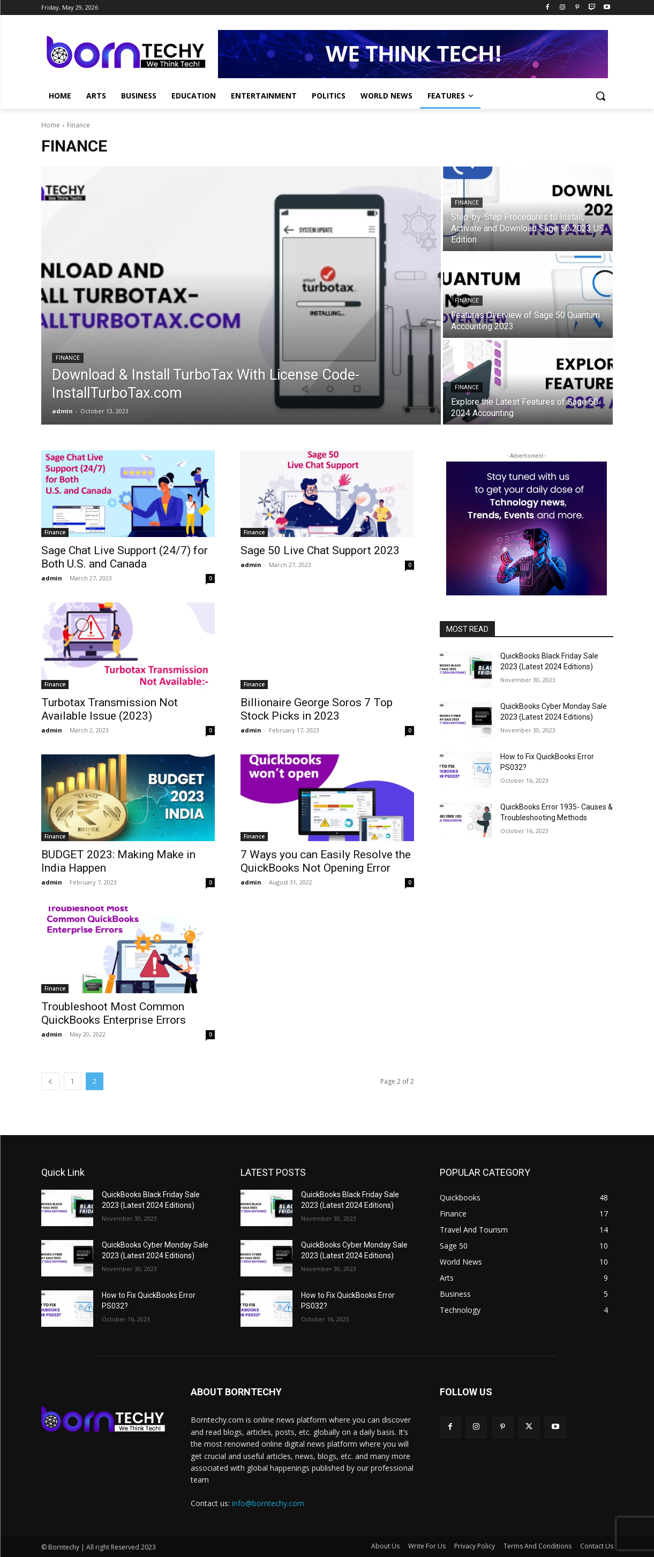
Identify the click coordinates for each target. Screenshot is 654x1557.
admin (51, 578)
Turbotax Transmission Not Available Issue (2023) (109, 709)
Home (50, 125)
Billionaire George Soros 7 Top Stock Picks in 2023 (316, 709)
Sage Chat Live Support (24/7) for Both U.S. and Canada (124, 557)
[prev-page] (50, 1081)
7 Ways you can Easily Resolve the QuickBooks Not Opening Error (325, 861)
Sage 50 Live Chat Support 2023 (320, 550)
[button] (600, 96)
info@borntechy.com (268, 1503)
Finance (68, 358)
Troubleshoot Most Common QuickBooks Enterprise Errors (113, 1013)
